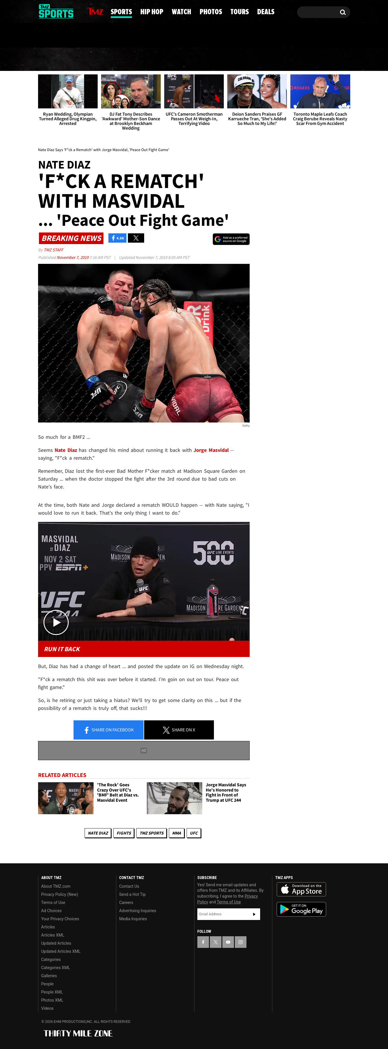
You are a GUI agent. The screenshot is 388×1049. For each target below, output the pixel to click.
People (47, 984)
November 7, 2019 (73, 257)
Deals (326, 60)
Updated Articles (56, 943)
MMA (176, 833)
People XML (52, 992)
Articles (48, 927)
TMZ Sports (151, 833)
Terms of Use (53, 902)
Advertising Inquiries (137, 910)
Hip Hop (145, 60)
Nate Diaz (98, 833)
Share (108, 730)
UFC (194, 833)
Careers (126, 902)
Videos (47, 1008)
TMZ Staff (53, 250)
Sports (96, 60)
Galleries (49, 975)
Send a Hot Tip (132, 894)
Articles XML (53, 935)
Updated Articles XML (61, 951)
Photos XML (52, 1000)
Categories (51, 959)
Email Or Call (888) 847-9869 (104, 36)
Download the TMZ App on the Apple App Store (301, 889)
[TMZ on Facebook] (43, 11)
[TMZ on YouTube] (228, 942)
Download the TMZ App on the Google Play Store (301, 909)
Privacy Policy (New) (59, 894)
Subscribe (254, 914)
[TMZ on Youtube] (62, 10)
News (52, 59)
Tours (284, 60)
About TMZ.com (56, 886)
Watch (191, 60)
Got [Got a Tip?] (56, 36)
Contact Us (129, 886)
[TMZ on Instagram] (73, 11)
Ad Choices (51, 910)
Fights (124, 833)
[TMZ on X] (52, 11)
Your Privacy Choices (60, 918)
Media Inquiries (133, 918)
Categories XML (55, 967)
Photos (238, 60)
